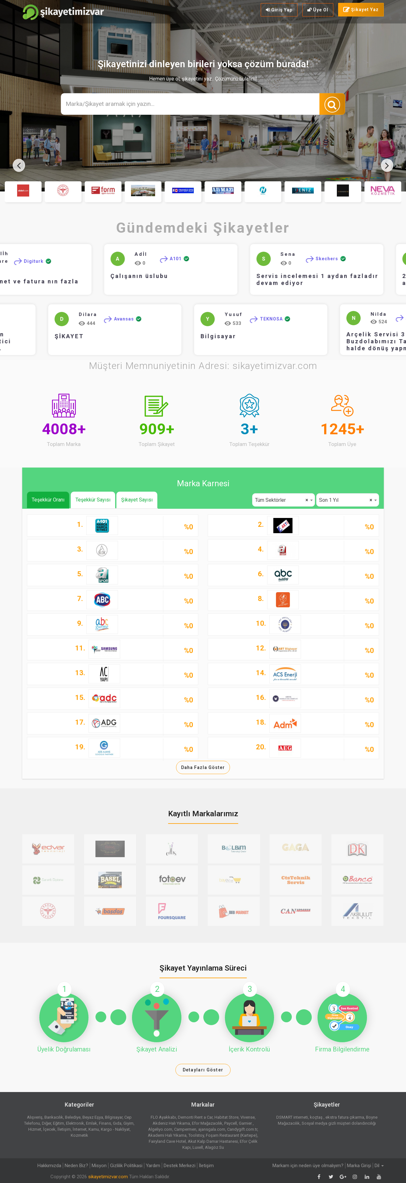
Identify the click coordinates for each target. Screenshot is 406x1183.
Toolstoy (196, 1135)
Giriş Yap (279, 9)
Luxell (198, 1147)
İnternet (80, 1129)
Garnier (246, 1123)
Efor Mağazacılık (207, 1123)
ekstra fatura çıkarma (344, 1117)
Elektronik (75, 1123)
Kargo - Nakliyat (115, 1129)
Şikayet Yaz (361, 10)
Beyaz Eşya (92, 1117)
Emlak (91, 1123)
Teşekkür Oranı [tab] (48, 500)
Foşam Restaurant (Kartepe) (231, 1135)
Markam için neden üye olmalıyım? (308, 1165)
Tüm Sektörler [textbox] (281, 500)
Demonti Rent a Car (195, 1117)
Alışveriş (35, 1117)
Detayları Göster (203, 1069)
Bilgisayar (179, 336)
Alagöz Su (214, 1147)
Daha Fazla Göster (203, 767)
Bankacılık (53, 1117)
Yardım (153, 1165)
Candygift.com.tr (242, 1129)
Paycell (230, 1123)
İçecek (49, 1129)
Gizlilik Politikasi (126, 1165)
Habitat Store (226, 1117)
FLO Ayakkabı (163, 1117)
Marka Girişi (359, 1165)
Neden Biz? (76, 1165)
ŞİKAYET (30, 336)
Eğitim (58, 1123)
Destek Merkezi (179, 1165)
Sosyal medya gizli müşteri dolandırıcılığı (339, 1123)
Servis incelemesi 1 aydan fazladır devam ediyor (330, 279)
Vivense (247, 1117)
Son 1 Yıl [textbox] (345, 500)
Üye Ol (317, 9)
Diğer (46, 1123)
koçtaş (317, 1117)
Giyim (128, 1123)
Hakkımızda (49, 1165)
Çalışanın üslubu (152, 276)
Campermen (185, 1129)
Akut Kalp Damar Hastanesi (213, 1141)
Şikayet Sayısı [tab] (137, 500)
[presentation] (19, 165)
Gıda (117, 1123)
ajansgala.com (211, 1129)
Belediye (73, 1117)
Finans (105, 1123)
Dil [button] (379, 1165)
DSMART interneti (292, 1117)
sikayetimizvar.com (108, 1177)
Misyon (99, 1165)
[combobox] (283, 500)
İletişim (64, 1129)
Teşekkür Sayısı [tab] (92, 500)
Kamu (93, 1129)
